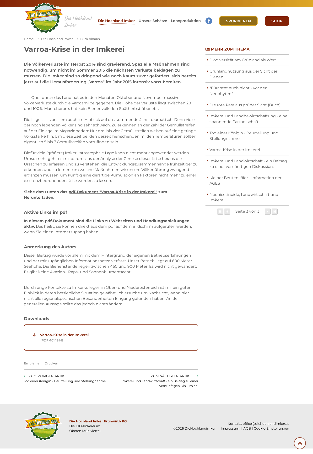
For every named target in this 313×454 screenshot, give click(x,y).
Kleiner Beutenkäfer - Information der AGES (245, 181)
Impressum (229, 434)
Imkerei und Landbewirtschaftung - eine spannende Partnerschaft (248, 119)
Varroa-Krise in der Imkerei (115, 343)
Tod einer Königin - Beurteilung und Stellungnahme (244, 136)
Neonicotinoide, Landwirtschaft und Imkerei (244, 197)
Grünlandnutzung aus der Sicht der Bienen (243, 74)
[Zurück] (227, 212)
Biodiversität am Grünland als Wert (243, 60)
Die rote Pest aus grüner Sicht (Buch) (245, 105)
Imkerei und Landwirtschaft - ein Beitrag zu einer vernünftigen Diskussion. (248, 164)
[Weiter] (268, 212)
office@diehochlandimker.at (266, 429)
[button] (153, 21)
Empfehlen (33, 369)
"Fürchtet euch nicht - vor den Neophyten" (239, 91)
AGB (247, 434)
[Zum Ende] (275, 212)
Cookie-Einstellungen (271, 434)
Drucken (51, 369)
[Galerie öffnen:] (45, 107)
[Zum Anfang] (220, 212)
